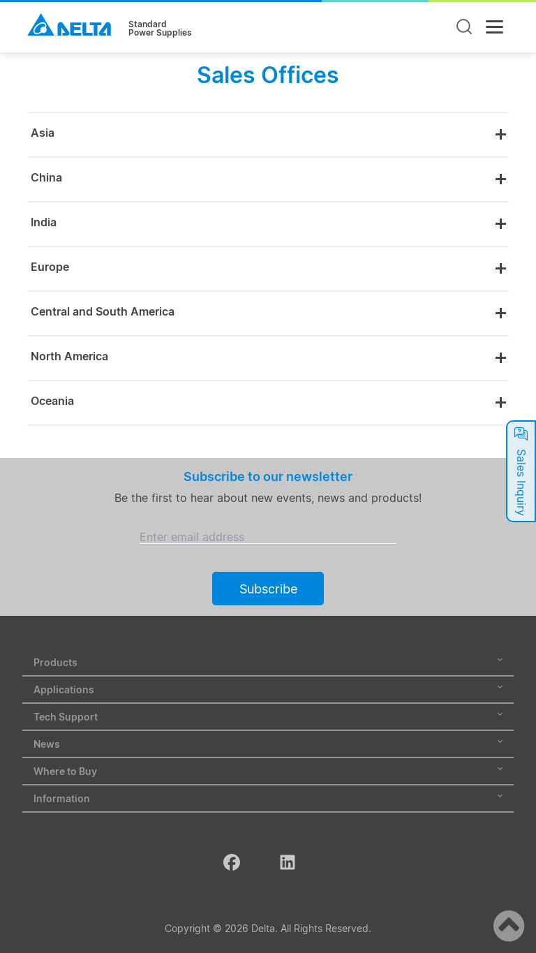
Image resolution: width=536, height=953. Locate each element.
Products (268, 662)
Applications (268, 689)
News (268, 744)
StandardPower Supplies (160, 28)
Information (268, 798)
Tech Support (268, 716)
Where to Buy (268, 771)
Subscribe (268, 589)
